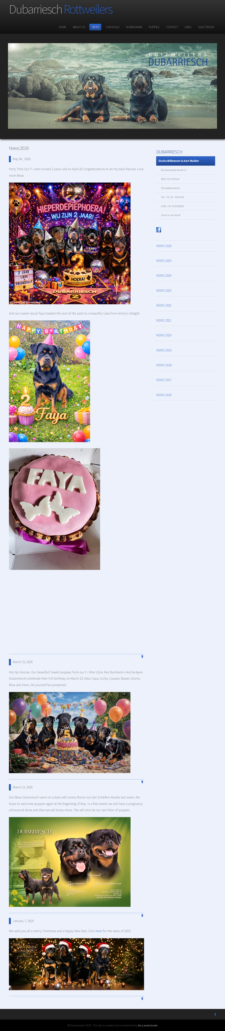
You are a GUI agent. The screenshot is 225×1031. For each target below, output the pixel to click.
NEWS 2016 (163, 395)
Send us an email (170, 215)
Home (62, 27)
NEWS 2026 (163, 246)
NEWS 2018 (163, 365)
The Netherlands (170, 188)
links (188, 27)
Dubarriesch (60, 9)
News (95, 27)
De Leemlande (148, 1025)
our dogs (112, 27)
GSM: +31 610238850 (172, 206)
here (99, 931)
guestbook (205, 27)
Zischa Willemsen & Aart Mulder (178, 161)
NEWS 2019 (163, 350)
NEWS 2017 (163, 380)
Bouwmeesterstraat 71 (174, 170)
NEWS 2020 (163, 335)
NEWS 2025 (163, 261)
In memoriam (133, 27)
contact (171, 27)
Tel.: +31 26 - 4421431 (172, 197)
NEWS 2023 (163, 290)
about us (79, 27)
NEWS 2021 (163, 320)
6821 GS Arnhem (170, 179)
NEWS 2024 (163, 275)
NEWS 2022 (163, 305)
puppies (153, 27)
